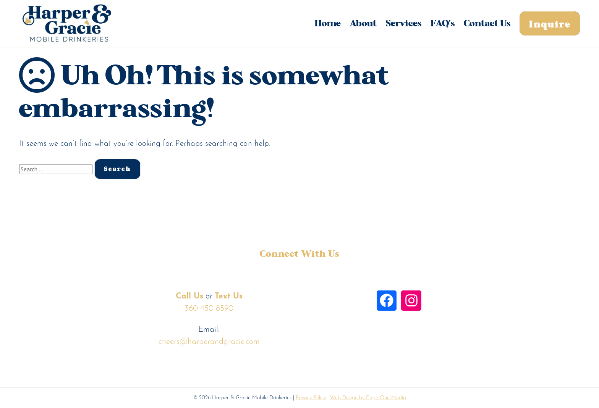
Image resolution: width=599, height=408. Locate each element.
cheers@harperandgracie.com (209, 342)
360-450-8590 (209, 309)
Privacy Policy (311, 398)
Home (327, 23)
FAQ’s (443, 23)
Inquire (550, 24)
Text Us (229, 296)
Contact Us (487, 23)
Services (403, 23)
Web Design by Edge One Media (368, 398)
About (363, 23)
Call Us (189, 296)
